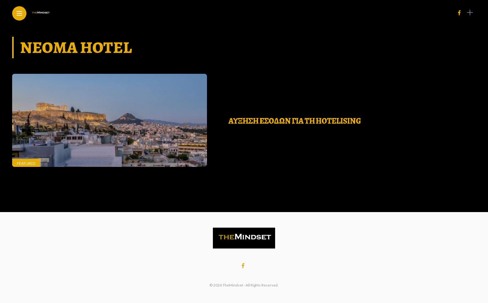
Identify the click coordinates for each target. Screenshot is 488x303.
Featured (26, 163)
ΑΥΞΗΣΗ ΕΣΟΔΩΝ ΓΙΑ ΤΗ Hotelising (294, 121)
